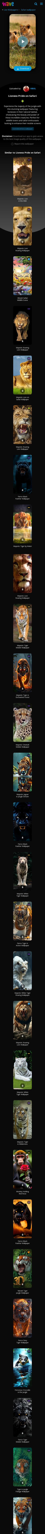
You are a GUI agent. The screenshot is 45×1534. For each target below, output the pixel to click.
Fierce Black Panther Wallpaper (22, 497)
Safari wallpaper (28, 9)
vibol (29, 88)
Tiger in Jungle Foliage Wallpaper (22, 1490)
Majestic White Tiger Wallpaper (22, 895)
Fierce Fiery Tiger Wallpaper (22, 1341)
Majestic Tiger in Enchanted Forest (22, 696)
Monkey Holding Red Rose (22, 1192)
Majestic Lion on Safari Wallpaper (22, 398)
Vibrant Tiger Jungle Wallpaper (22, 1292)
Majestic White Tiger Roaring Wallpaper (22, 994)
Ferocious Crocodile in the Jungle (22, 1391)
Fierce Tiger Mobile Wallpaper (22, 1441)
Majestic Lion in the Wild (22, 200)
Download (22, 68)
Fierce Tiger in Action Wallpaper (22, 944)
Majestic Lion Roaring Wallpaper (22, 249)
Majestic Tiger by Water (22, 546)
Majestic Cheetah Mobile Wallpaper (22, 746)
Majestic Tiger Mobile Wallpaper (22, 646)
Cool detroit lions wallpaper (23, 129)
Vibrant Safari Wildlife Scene (22, 299)
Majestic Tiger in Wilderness (22, 1143)
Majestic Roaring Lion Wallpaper (22, 349)
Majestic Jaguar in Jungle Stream (22, 795)
